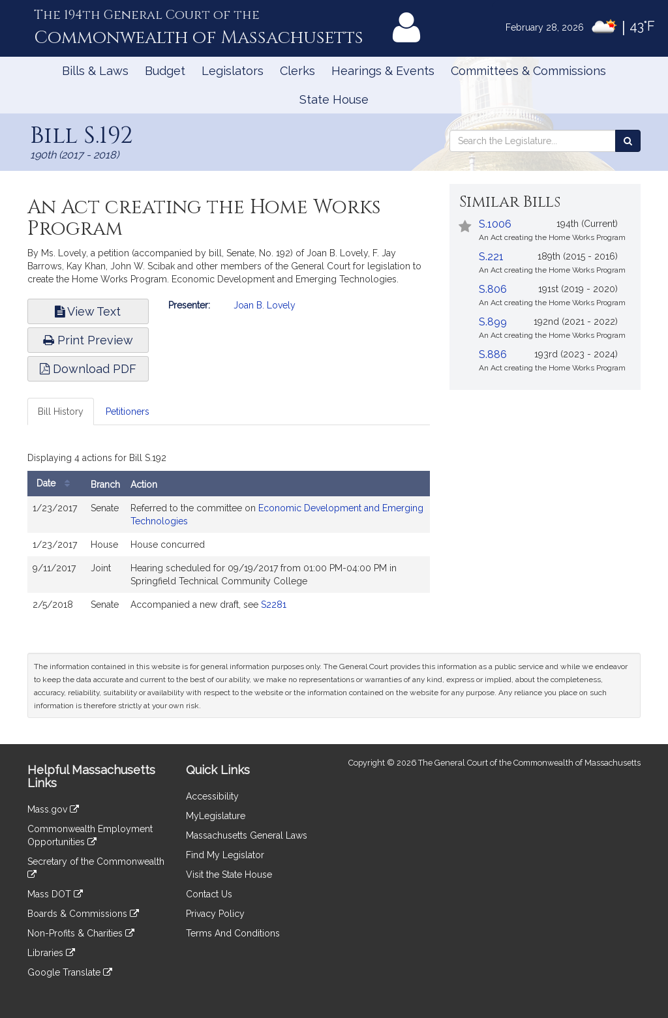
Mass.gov (53, 809)
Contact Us (209, 894)
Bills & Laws (95, 71)
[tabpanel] (228, 535)
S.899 (493, 322)
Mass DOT (55, 894)
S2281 (273, 604)
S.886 (493, 354)
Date (56, 483)
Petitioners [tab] (127, 411)
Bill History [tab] (61, 411)
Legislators (233, 71)
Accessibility (212, 796)
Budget (165, 71)
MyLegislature (215, 816)
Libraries (51, 953)
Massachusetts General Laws (246, 835)
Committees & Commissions (528, 71)
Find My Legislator (225, 855)
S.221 (491, 256)
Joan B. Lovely (265, 305)
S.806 (493, 289)
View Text (88, 311)
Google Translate (69, 972)
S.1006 (495, 224)
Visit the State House (229, 874)
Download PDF (88, 369)
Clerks (297, 71)
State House (334, 99)
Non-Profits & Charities (80, 933)
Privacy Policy (215, 913)
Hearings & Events (382, 71)
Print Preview (88, 340)
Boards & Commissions (83, 913)
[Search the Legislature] (628, 141)
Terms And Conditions (233, 933)
